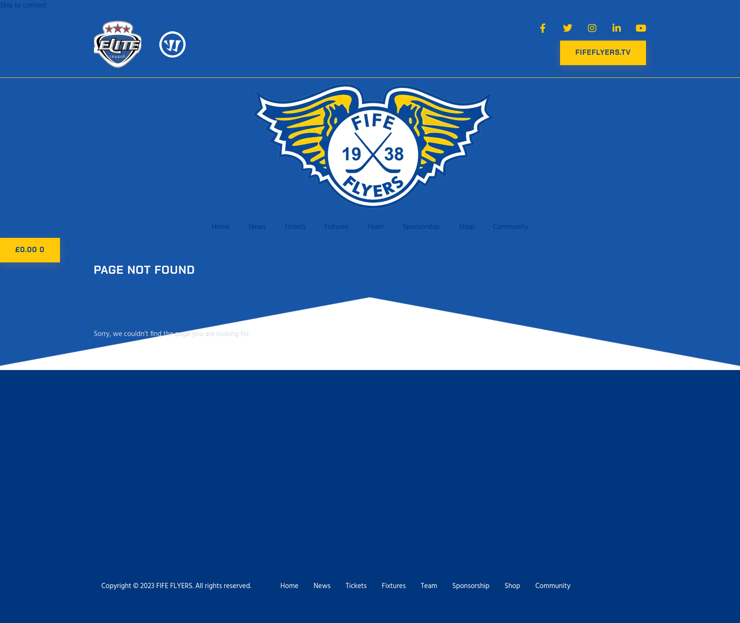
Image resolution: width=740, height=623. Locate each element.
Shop (466, 227)
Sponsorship (421, 227)
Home (221, 227)
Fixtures (336, 227)
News (257, 227)
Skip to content (23, 5)
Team (375, 227)
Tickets (295, 227)
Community (510, 227)
